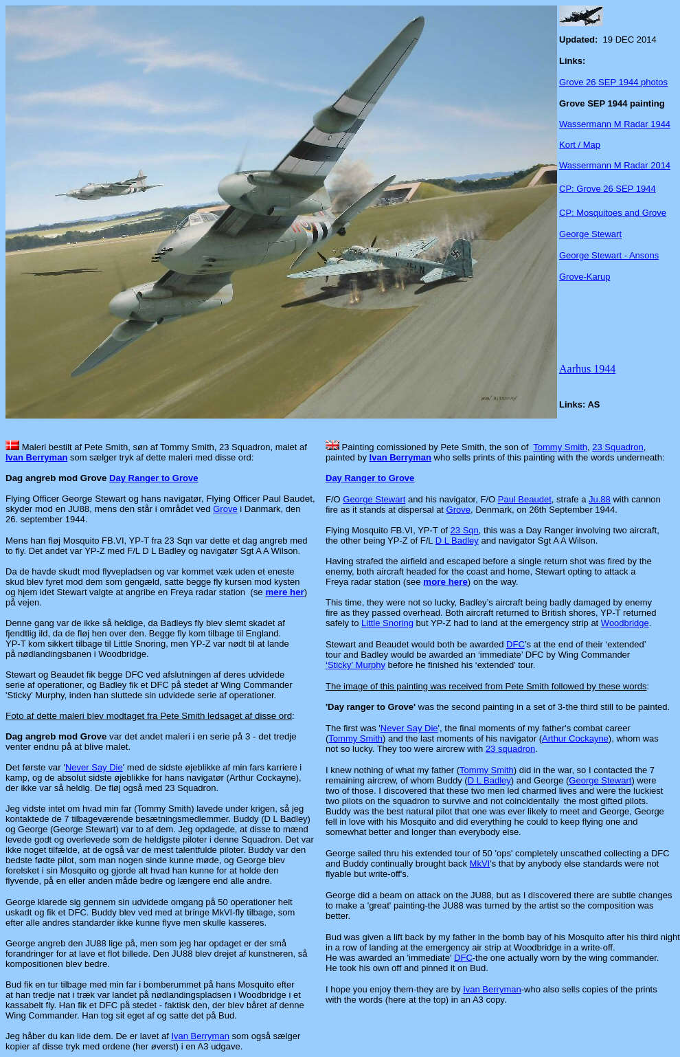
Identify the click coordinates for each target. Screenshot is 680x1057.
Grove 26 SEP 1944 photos (613, 82)
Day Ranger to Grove (153, 478)
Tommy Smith (560, 447)
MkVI (480, 863)
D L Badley (457, 540)
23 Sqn (465, 530)
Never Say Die (94, 767)
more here (445, 582)
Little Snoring (387, 623)
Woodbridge (625, 623)
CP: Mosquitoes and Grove (612, 213)
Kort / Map (579, 145)
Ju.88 (600, 499)
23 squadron (510, 749)
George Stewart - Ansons (609, 255)
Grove (225, 509)
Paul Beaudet (525, 499)
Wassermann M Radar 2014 (614, 165)
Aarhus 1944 (587, 369)
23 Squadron (617, 447)
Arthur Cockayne (575, 738)
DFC (515, 644)
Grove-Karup (584, 276)
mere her (284, 592)
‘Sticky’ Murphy (355, 665)
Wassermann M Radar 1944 (614, 124)
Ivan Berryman (36, 457)
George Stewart (590, 234)
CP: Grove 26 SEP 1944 (607, 188)
